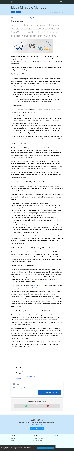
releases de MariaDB (31, 288)
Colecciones (35, 443)
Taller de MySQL (30, 18)
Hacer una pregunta (37, 440)
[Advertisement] (37, 357)
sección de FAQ (37, 424)
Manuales (19, 18)
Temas (12, 440)
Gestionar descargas (16, 443)
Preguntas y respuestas (38, 438)
